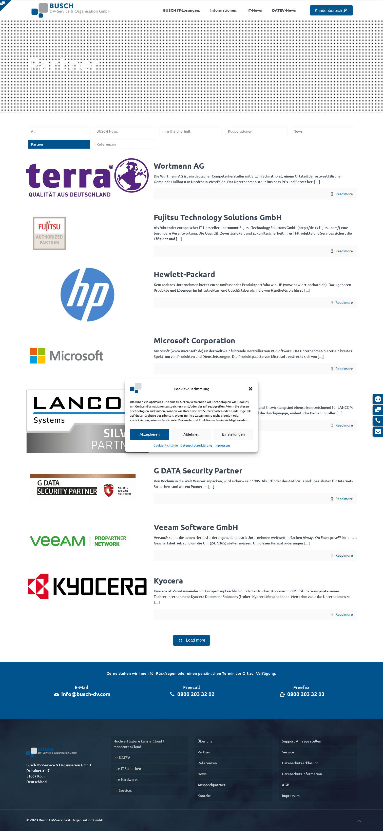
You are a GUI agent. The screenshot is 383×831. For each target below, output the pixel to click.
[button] (250, 388)
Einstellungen (233, 434)
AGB (285, 785)
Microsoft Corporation (194, 340)
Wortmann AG (179, 165)
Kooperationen (240, 131)
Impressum (222, 445)
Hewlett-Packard (184, 274)
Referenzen (106, 144)
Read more (344, 193)
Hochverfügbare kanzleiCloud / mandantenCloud (138, 744)
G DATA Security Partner (198, 470)
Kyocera (168, 580)
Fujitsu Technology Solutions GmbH (218, 217)
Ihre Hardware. (125, 779)
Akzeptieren (150, 434)
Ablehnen (191, 434)
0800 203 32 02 (196, 694)
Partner (37, 144)
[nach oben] (358, 820)
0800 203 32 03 (305, 694)
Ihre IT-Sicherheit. (177, 131)
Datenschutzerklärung (196, 445)
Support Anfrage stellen (301, 741)
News (298, 131)
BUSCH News (107, 131)
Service (288, 752)
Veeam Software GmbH (196, 527)
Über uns (205, 741)
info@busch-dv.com (85, 694)
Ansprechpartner (211, 785)
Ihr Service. (122, 790)
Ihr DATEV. (122, 757)
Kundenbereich (331, 10)
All (33, 131)
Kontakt (204, 795)
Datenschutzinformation (302, 774)
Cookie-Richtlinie (166, 445)
